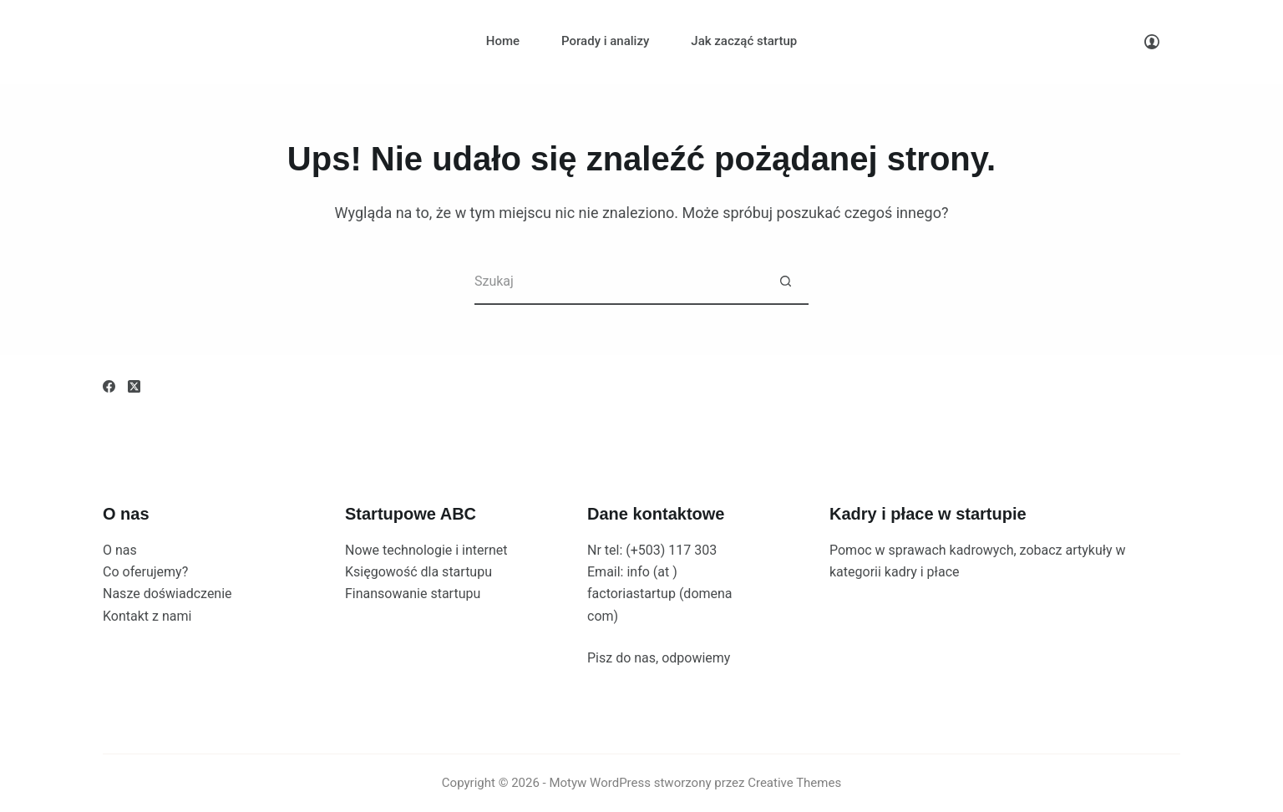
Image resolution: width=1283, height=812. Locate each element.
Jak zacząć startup (744, 40)
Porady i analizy (605, 40)
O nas (120, 550)
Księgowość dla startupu (418, 572)
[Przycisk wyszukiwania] (786, 282)
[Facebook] (109, 386)
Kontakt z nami (147, 616)
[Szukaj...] (618, 282)
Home (503, 40)
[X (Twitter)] (134, 386)
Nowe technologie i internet (426, 550)
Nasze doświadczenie (167, 593)
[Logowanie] (1151, 41)
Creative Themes (794, 782)
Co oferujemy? (145, 572)
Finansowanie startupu (412, 593)
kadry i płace (922, 572)
